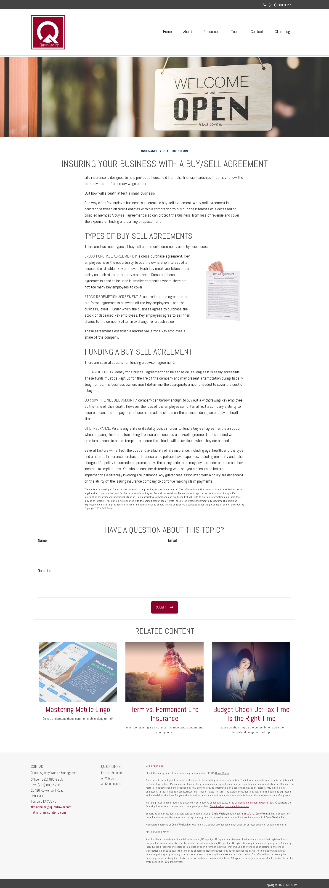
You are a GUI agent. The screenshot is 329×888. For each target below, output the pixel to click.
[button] (188, 31)
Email (172, 540)
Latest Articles (111, 772)
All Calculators (111, 783)
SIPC (251, 813)
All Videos (107, 778)
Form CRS (158, 765)
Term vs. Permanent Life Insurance (165, 714)
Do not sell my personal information (229, 806)
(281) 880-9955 (277, 5)
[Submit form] (164, 607)
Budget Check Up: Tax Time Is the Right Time (251, 714)
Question (44, 570)
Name (42, 540)
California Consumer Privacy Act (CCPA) (256, 802)
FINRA (245, 813)
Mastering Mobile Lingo (77, 709)
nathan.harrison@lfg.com (48, 812)
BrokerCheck (222, 773)
